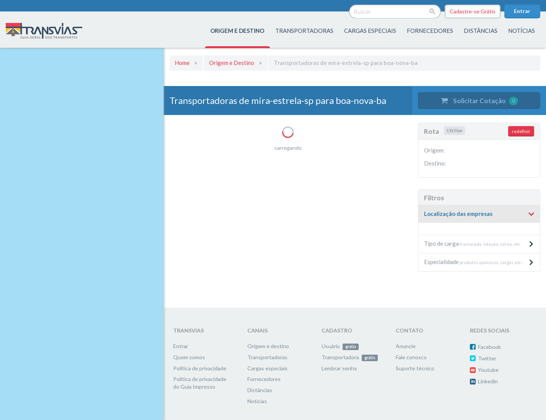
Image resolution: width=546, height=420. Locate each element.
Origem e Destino (231, 62)
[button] (479, 214)
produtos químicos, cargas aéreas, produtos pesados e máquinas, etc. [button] (482, 261)
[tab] (479, 214)
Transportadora (350, 357)
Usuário (340, 346)
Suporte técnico (415, 368)
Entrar (522, 11)
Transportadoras (267, 357)
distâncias (480, 30)
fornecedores (430, 30)
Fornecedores (264, 379)
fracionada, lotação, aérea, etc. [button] (479, 243)
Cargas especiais (370, 30)
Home (182, 62)
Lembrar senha (339, 368)
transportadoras (304, 30)
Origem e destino (268, 346)
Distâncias (259, 390)
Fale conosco (411, 357)
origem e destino (237, 30)
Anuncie (406, 346)
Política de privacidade (199, 368)
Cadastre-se (473, 11)
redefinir (521, 131)
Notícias (521, 30)
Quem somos (189, 357)
